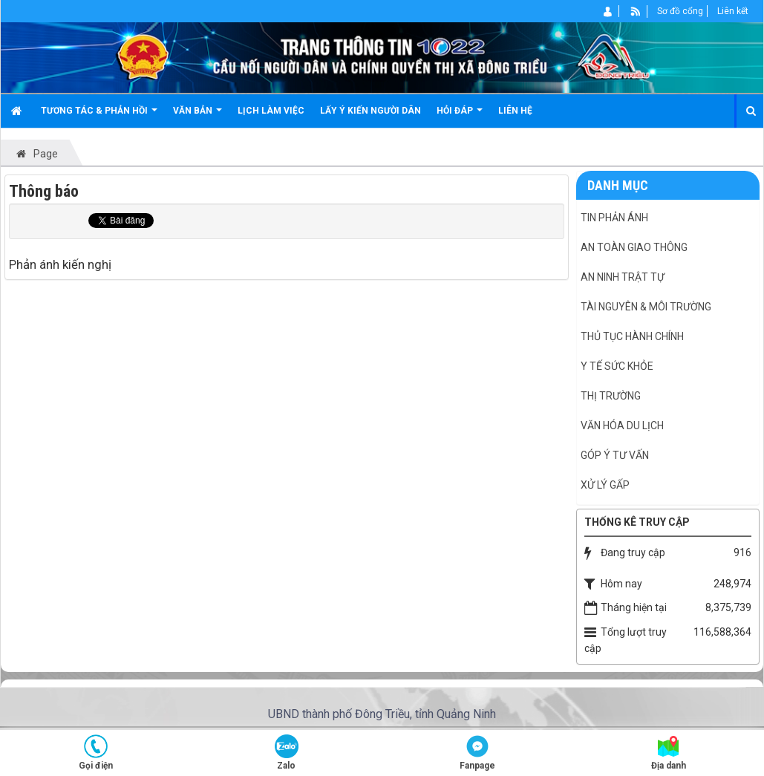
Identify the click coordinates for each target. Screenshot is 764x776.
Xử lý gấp (605, 485)
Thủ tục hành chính (632, 336)
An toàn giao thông (634, 247)
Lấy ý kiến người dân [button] (370, 110)
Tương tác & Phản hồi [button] (99, 116)
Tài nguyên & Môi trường (646, 307)
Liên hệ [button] (515, 110)
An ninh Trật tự (623, 277)
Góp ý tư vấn (615, 455)
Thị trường (611, 396)
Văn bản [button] (197, 116)
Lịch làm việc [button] (271, 110)
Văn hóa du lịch (622, 425)
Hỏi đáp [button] (460, 116)
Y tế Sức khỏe (617, 366)
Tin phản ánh (614, 218)
